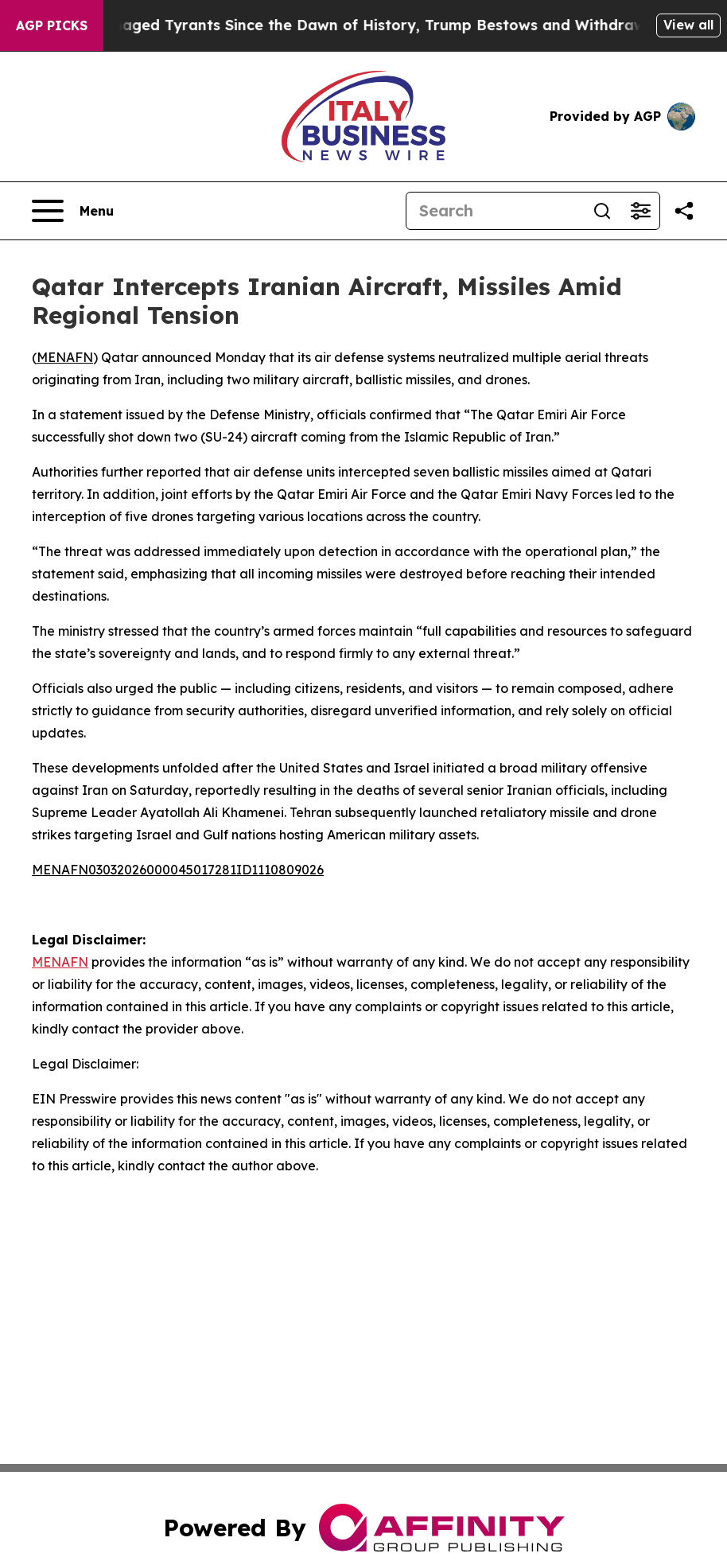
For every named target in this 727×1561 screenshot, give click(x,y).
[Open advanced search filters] (640, 211)
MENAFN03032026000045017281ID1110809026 (178, 870)
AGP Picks (51, 25)
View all (688, 25)
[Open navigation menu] (73, 211)
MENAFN (65, 357)
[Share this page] (684, 211)
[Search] (494, 211)
